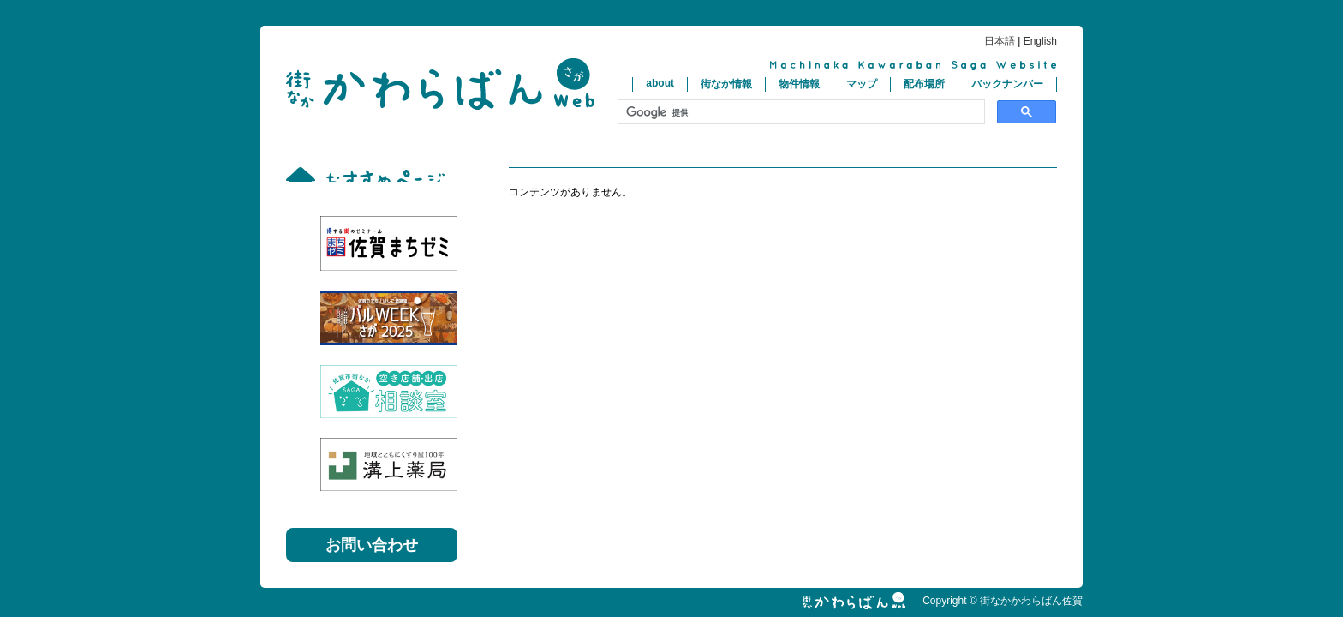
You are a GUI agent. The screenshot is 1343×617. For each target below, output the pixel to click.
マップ (861, 84)
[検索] (799, 112)
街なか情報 (726, 84)
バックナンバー (1007, 84)
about (660, 83)
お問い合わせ (371, 545)
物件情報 (799, 84)
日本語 (999, 41)
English (1040, 41)
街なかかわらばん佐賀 (440, 84)
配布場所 (924, 84)
